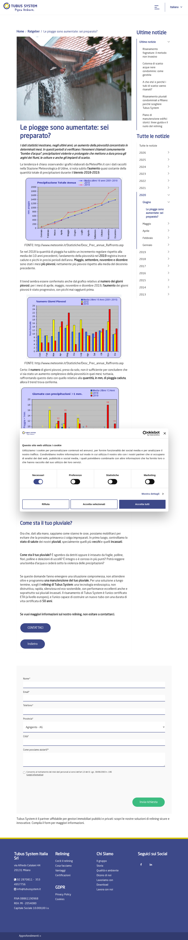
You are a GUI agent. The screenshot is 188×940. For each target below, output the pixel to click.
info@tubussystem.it (29, 889)
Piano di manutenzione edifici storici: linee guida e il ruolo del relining (155, 121)
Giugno (147, 202)
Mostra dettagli (150, 493)
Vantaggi (60, 870)
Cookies (59, 899)
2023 (142, 174)
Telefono (28, 705)
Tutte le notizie (148, 146)
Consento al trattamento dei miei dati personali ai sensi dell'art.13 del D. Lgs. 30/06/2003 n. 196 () (67, 773)
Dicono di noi (104, 875)
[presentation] (48, 787)
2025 (142, 160)
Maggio (147, 224)
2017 (142, 266)
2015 (142, 280)
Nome (26, 679)
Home (20, 31)
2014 (142, 287)
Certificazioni (62, 875)
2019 (142, 252)
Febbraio (148, 238)
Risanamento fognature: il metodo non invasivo (155, 53)
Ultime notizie (147, 42)
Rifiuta (46, 504)
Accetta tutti (142, 504)
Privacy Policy (63, 894)
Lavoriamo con (105, 880)
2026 (142, 153)
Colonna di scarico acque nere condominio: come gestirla (153, 69)
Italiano (176, 7)
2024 (142, 167)
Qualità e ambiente (108, 870)
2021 (142, 188)
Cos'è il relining (64, 861)
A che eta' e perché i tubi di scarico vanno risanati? (154, 86)
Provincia (28, 719)
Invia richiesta (148, 802)
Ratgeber (34, 31)
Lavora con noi (105, 889)
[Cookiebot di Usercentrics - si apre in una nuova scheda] (145, 433)
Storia (100, 866)
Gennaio (147, 245)
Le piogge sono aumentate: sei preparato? (155, 213)
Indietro (33, 644)
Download (102, 885)
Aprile (146, 231)
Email (26, 692)
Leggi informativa (35, 775)
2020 (142, 195)
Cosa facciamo (63, 866)
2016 (142, 273)
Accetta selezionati (94, 504)
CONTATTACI (35, 627)
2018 (142, 259)
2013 (142, 294)
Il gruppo (102, 861)
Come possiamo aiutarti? (36, 750)
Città (26, 736)
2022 (142, 181)
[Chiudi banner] (165, 433)
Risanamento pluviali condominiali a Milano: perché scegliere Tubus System (155, 102)
